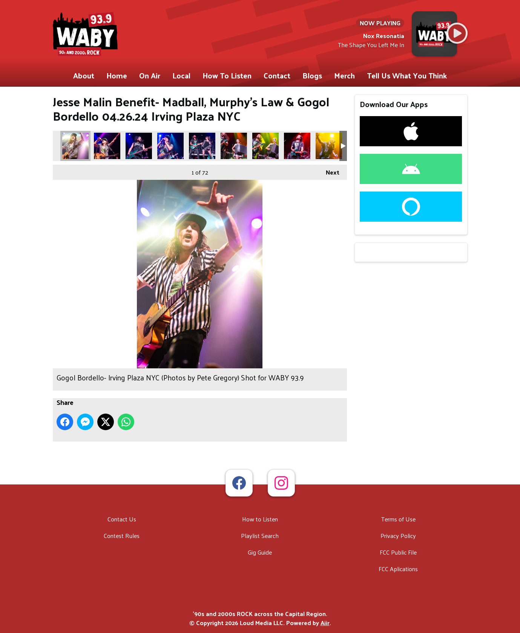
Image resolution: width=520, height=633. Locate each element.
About (83, 75)
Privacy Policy (398, 535)
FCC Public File (398, 552)
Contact (277, 75)
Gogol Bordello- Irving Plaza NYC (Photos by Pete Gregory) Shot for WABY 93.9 (75, 146)
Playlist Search (260, 535)
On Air (149, 75)
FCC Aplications (398, 568)
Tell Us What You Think (407, 75)
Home (116, 75)
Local (181, 75)
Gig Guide (260, 552)
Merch (344, 75)
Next (328, 171)
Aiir (325, 622)
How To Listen (227, 75)
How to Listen (260, 518)
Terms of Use (398, 518)
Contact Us (121, 518)
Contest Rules (122, 535)
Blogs (312, 75)
